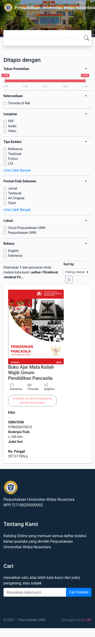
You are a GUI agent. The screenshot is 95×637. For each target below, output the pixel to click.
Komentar (16, 387)
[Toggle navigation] (10, 18)
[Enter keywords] (34, 592)
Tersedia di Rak (19, 103)
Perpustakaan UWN (22, 233)
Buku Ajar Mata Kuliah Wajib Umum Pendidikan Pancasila (31, 372)
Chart (12, 203)
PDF (11, 121)
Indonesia (15, 255)
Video (12, 131)
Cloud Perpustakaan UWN (26, 228)
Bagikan (49, 387)
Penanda (33, 389)
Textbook (15, 154)
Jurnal (12, 188)
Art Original (16, 198)
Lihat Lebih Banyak (17, 170)
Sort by (68, 264)
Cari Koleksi (79, 592)
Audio (12, 126)
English (13, 251)
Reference (15, 149)
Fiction (13, 159)
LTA (10, 163)
